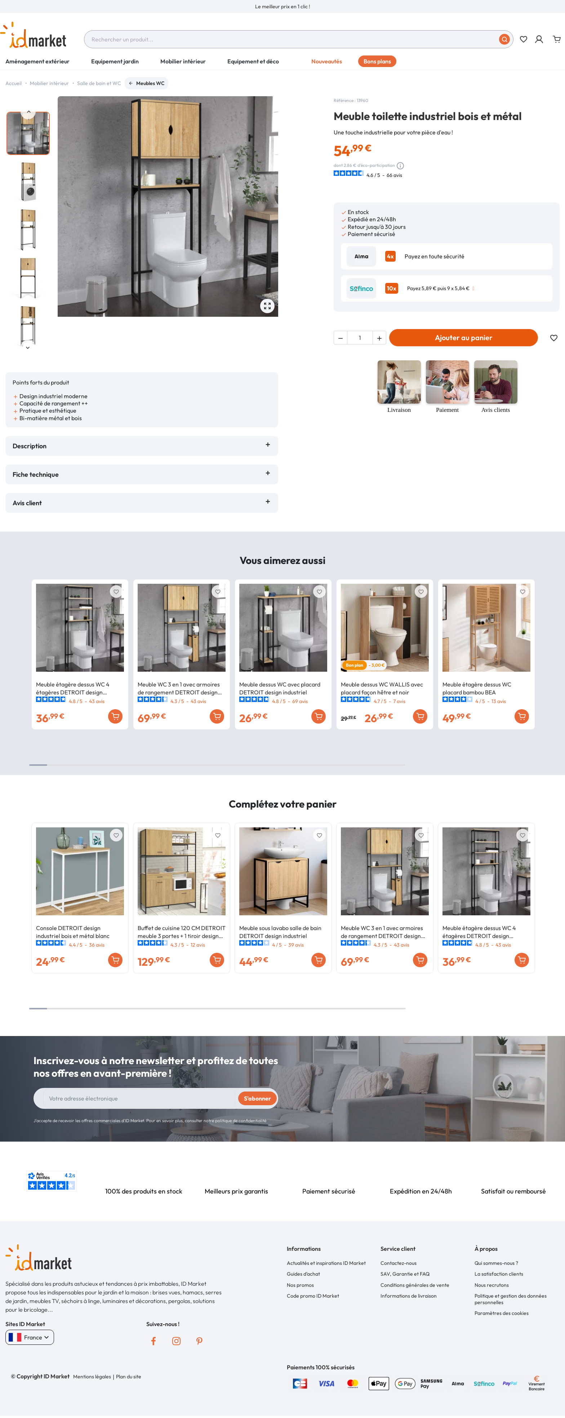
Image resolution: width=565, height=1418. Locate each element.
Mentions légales (92, 1376)
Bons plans (377, 61)
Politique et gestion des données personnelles (511, 1299)
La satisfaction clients (499, 1274)
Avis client (29, 503)
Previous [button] (28, 111)
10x (391, 288)
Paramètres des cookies (502, 1313)
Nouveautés (326, 61)
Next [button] (28, 347)
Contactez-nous (399, 1263)
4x (390, 256)
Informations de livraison (409, 1296)
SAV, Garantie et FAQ (405, 1274)
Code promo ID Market (313, 1296)
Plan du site (128, 1376)
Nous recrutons (492, 1285)
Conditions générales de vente (415, 1285)
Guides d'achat (303, 1274)
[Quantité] (360, 338)
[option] (282, 6)
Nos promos (300, 1285)
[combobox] (298, 39)
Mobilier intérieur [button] (183, 61)
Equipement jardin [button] (115, 61)
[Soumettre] (504, 39)
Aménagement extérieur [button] (37, 61)
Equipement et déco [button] (253, 61)
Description (29, 446)
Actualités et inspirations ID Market (326, 1263)
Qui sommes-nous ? (496, 1263)
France (30, 1337)
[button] (539, 39)
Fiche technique (36, 474)
